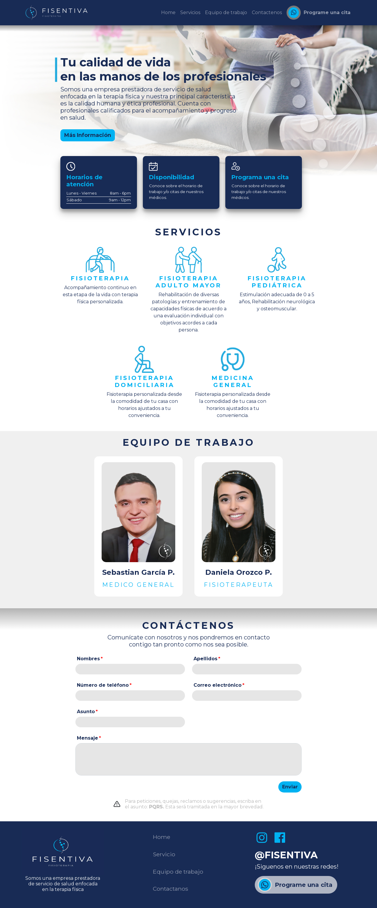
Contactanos (170, 888)
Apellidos (205, 658)
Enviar (290, 787)
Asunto (86, 711)
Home (161, 836)
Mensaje (87, 738)
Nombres (88, 658)
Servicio (164, 854)
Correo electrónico (218, 685)
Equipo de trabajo (178, 871)
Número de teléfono (103, 685)
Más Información (87, 135)
